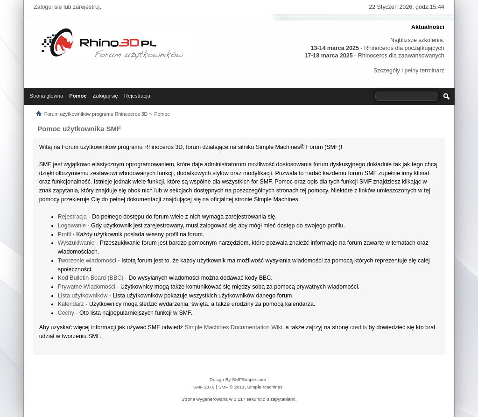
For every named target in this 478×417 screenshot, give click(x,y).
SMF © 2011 (231, 386)
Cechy (66, 313)
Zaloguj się (48, 7)
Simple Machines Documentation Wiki (233, 327)
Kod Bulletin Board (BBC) (91, 278)
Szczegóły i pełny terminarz (408, 70)
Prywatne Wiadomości (86, 286)
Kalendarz (71, 304)
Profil (64, 234)
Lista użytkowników (83, 295)
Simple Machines (264, 386)
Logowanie (72, 225)
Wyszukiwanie (76, 243)
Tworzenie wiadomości (87, 260)
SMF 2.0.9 (204, 386)
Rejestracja (72, 216)
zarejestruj (86, 7)
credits (358, 327)
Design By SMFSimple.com (238, 379)
